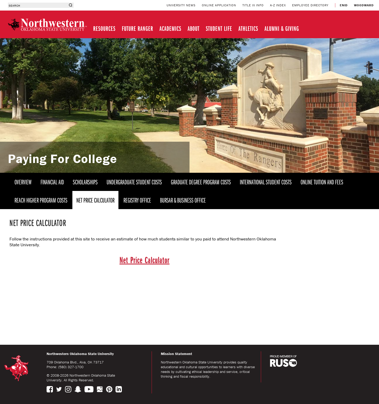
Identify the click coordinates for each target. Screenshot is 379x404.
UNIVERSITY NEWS (181, 5)
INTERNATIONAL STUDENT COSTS (266, 182)
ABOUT (194, 28)
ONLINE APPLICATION (219, 5)
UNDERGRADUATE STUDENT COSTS (134, 182)
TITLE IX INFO (253, 5)
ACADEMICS (170, 28)
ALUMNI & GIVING (282, 28)
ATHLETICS (248, 28)
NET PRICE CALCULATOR (95, 200)
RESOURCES (104, 28)
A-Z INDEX (278, 5)
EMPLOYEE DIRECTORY (310, 5)
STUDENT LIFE (219, 28)
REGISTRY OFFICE (137, 200)
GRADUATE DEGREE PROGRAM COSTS (201, 182)
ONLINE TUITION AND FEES (322, 182)
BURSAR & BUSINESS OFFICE (183, 200)
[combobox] (37, 5)
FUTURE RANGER (137, 28)
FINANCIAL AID (52, 182)
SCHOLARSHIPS (85, 182)
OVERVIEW (23, 182)
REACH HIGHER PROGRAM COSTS (40, 200)
